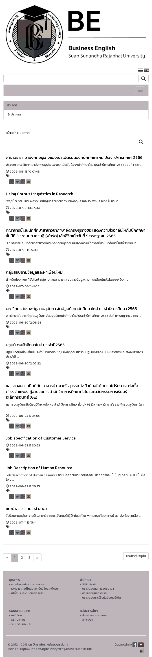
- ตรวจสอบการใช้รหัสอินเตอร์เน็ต (100, 597)
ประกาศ (12, 105)
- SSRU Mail (88, 584)
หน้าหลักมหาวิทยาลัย (119, 70)
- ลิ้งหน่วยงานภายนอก (94, 615)
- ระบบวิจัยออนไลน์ (20, 624)
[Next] (7, 557)
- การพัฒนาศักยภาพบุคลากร (27, 584)
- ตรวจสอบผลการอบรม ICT (97, 588)
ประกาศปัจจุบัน (136, 556)
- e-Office (15, 615)
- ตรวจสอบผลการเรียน (94, 593)
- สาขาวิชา (86, 619)
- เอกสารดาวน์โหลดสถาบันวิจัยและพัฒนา (34, 588)
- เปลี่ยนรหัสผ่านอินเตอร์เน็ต (26, 593)
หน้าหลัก (11, 133)
